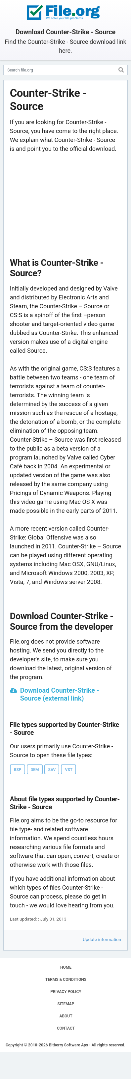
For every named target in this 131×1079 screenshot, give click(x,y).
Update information (102, 939)
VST (68, 769)
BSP (18, 769)
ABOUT (65, 1016)
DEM (35, 769)
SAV (52, 769)
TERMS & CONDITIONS (65, 979)
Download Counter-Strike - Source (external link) (59, 694)
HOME (65, 967)
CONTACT (66, 1028)
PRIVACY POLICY (65, 991)
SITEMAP (65, 1004)
